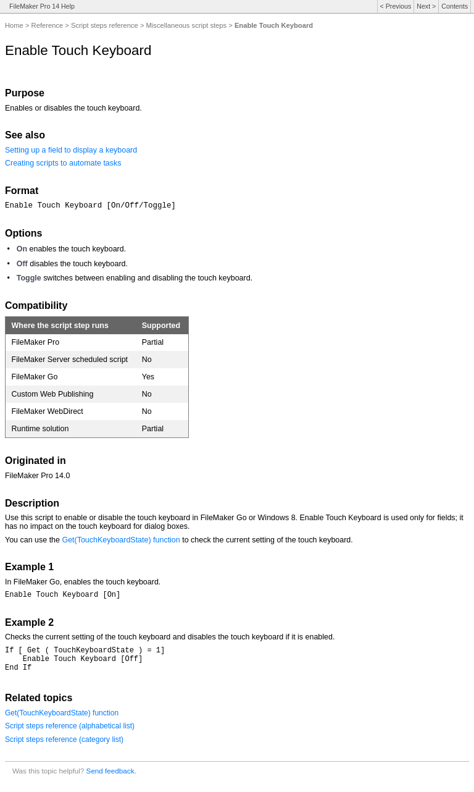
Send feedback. (111, 778)
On (22, 249)
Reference (47, 25)
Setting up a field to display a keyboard (71, 150)
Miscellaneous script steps (186, 25)
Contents (454, 6)
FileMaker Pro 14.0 (37, 475)
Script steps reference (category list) (64, 747)
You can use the (33, 540)
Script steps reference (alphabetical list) (70, 733)
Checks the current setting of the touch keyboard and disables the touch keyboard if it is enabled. (170, 638)
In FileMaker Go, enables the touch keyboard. (82, 582)
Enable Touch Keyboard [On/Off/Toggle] (90, 205)
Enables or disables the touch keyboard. (73, 108)
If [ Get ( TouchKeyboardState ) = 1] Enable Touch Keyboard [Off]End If (85, 664)
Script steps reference (104, 25)
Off (22, 263)
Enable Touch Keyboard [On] (62, 596)
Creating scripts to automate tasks (63, 163)
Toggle (29, 278)
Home (14, 25)
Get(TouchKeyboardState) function (121, 540)
